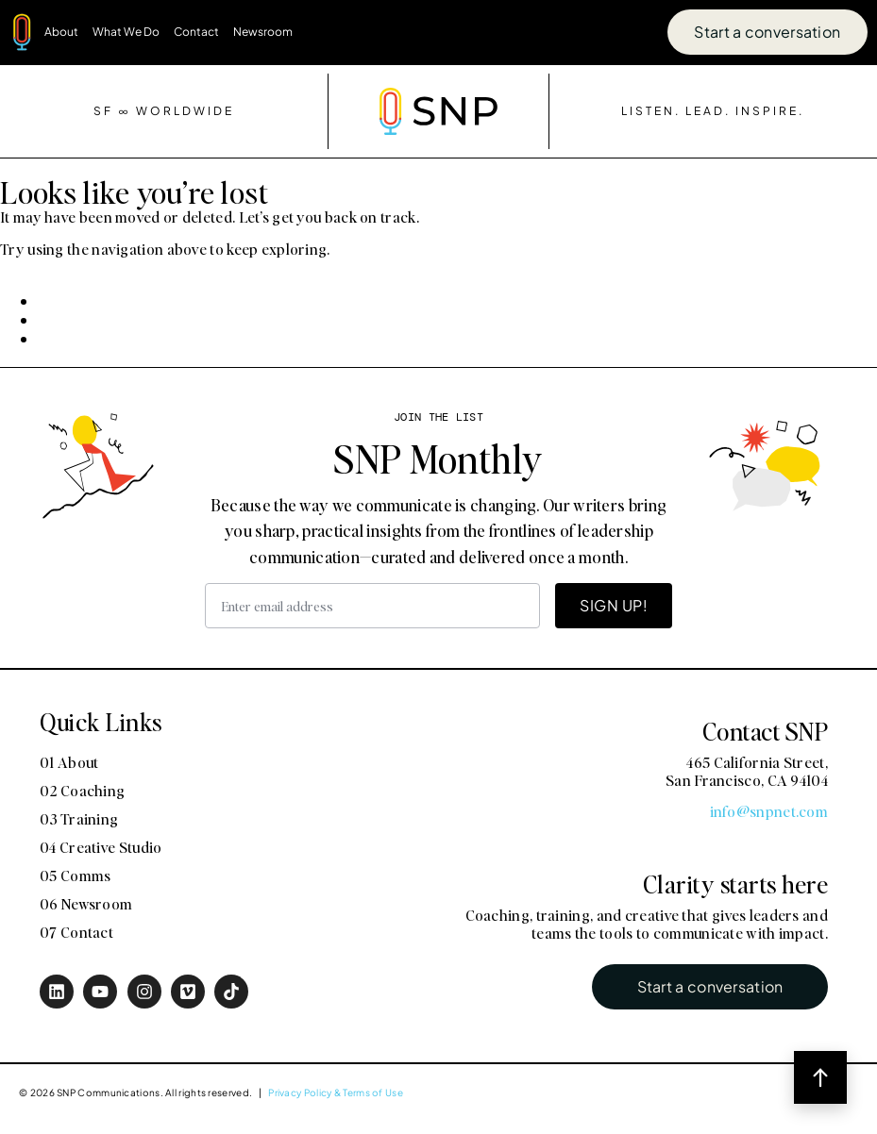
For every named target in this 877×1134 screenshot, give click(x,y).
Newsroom (263, 32)
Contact (196, 32)
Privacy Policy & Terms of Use (335, 1092)
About (61, 32)
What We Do (126, 32)
